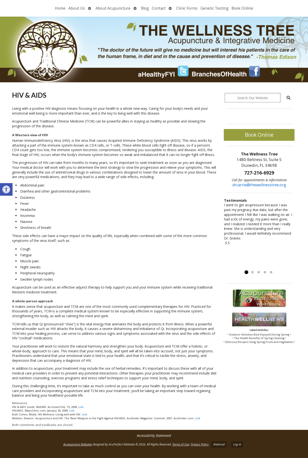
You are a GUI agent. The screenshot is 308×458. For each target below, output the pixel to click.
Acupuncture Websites (77, 444)
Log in (237, 444)
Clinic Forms (187, 8)
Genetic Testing (214, 8)
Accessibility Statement (154, 435)
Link (80, 407)
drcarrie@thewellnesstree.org (259, 184)
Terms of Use (180, 444)
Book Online (242, 8)
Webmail (219, 444)
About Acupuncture (113, 8)
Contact (159, 8)
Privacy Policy (200, 444)
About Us (76, 8)
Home (60, 8)
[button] (6, 189)
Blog (145, 8)
